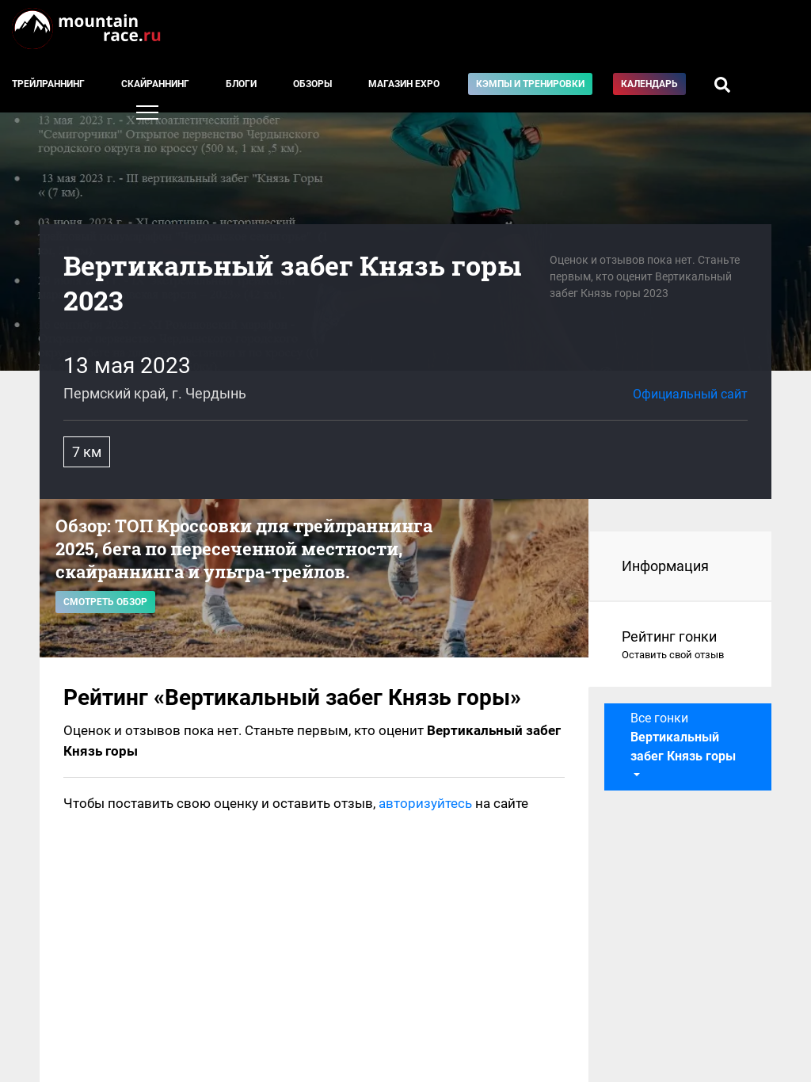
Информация (665, 566)
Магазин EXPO (404, 84)
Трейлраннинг (48, 84)
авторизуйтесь (425, 803)
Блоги (241, 84)
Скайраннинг (155, 84)
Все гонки (683, 737)
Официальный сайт (690, 394)
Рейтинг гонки (681, 645)
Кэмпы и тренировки (530, 84)
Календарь (649, 84)
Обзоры (312, 84)
